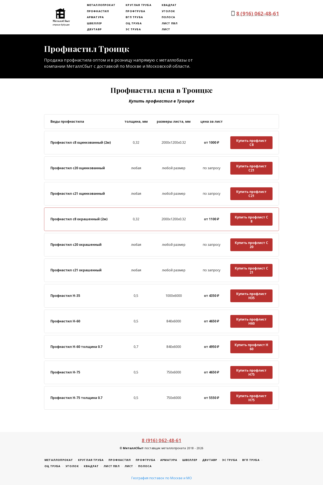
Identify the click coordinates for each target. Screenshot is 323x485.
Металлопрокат (101, 5)
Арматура (95, 17)
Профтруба (135, 11)
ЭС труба (133, 29)
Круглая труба (138, 5)
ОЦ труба (134, 23)
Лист (166, 29)
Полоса (168, 17)
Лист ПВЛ (170, 23)
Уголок (168, 11)
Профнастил (98, 11)
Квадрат (169, 5)
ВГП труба (134, 17)
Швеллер (94, 23)
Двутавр (94, 29)
